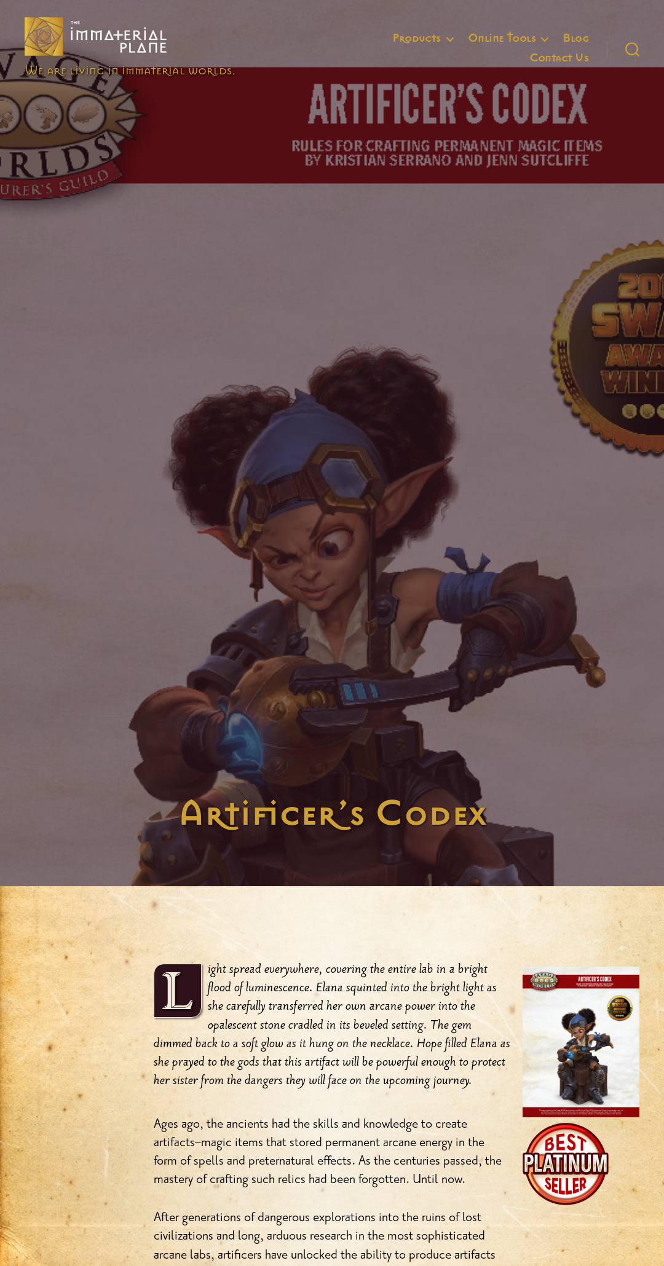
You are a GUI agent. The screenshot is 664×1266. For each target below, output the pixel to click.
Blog (575, 47)
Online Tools (502, 47)
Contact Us (558, 67)
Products (416, 47)
